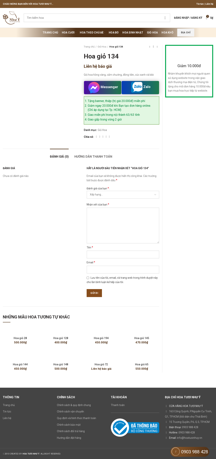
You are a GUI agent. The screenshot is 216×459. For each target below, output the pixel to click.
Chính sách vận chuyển (70, 411)
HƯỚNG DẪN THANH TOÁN (93, 156)
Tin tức (200, 4)
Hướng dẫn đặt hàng (69, 437)
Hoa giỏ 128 (60, 338)
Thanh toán (118, 405)
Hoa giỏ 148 (60, 364)
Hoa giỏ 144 (20, 364)
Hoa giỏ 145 (141, 338)
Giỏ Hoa (102, 46)
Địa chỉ (185, 32)
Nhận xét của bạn (98, 204)
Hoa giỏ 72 (101, 364)
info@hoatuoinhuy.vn (189, 437)
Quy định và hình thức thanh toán (76, 418)
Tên (90, 247)
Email (91, 262)
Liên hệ (209, 4)
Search (165, 17)
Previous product (149, 46)
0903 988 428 (190, 427)
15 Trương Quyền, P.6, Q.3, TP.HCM (189, 421)
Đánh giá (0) (59, 156)
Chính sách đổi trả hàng (71, 431)
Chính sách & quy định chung (74, 405)
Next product (157, 46)
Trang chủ (89, 46)
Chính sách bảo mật (69, 424)
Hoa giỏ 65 (141, 364)
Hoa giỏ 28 (20, 338)
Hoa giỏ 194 (101, 338)
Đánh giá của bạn (98, 188)
